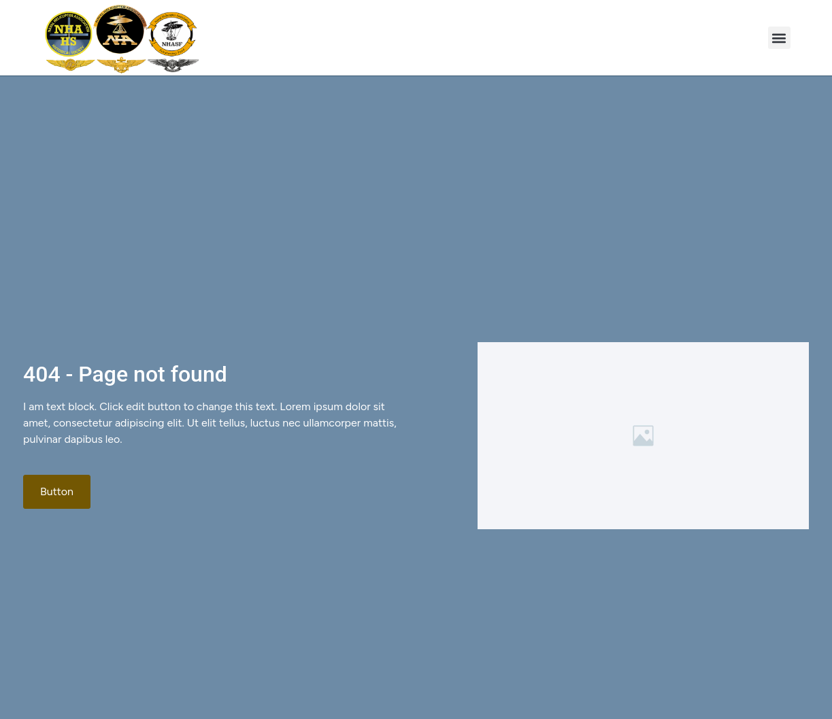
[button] (779, 38)
